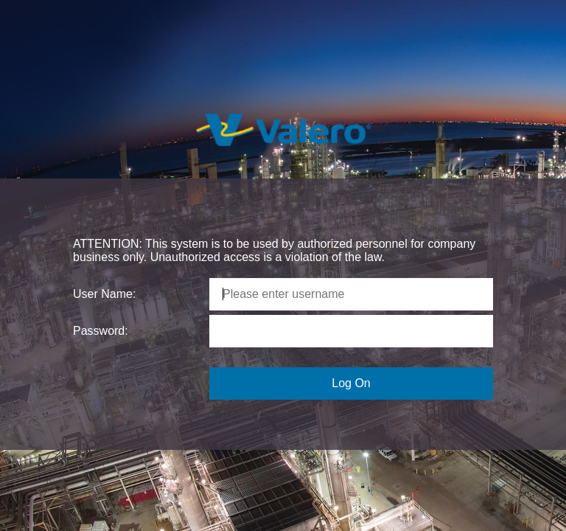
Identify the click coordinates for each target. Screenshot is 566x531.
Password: (100, 330)
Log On (351, 383)
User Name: (104, 294)
